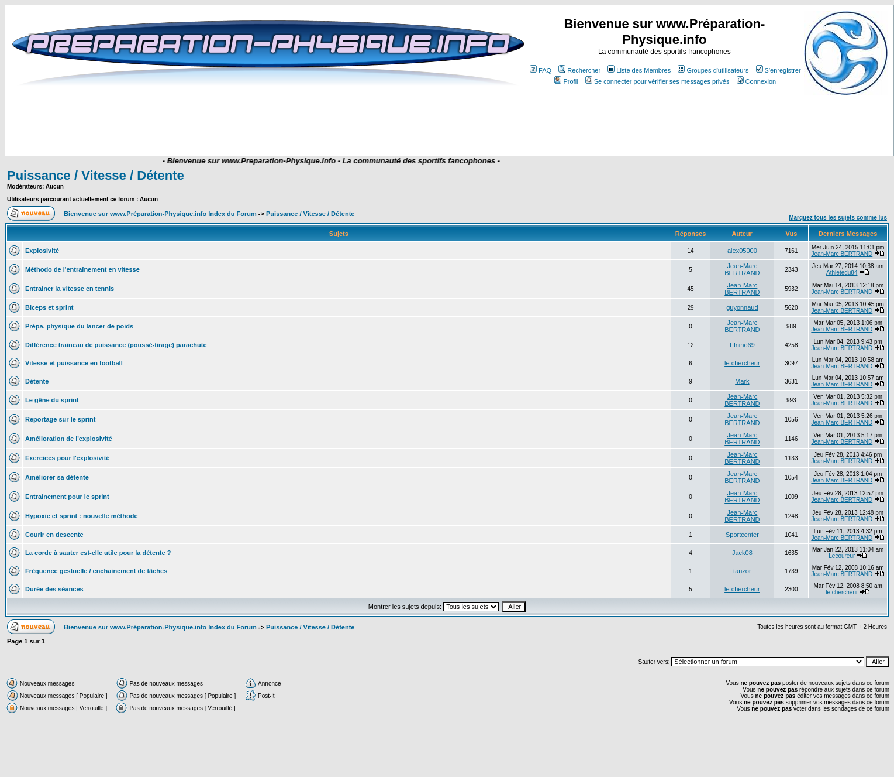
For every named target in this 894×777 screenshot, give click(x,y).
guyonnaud (742, 307)
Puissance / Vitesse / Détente (95, 175)
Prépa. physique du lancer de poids (79, 326)
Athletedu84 (841, 272)
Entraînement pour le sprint (67, 496)
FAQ (540, 70)
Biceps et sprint (49, 307)
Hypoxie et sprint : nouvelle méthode (81, 515)
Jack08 (742, 552)
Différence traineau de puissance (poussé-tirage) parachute (116, 344)
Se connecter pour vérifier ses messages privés (657, 81)
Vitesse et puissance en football (74, 363)
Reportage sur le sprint (60, 419)
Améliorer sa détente (57, 477)
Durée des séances (54, 589)
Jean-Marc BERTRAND (841, 254)
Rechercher (579, 70)
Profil (566, 81)
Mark (742, 381)
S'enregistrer (778, 70)
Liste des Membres (639, 70)
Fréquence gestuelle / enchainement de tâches (96, 570)
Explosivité (42, 250)
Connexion (756, 81)
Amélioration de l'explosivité (68, 438)
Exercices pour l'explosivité (67, 457)
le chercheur (742, 363)
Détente (37, 381)
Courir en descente (54, 534)
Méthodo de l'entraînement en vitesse (82, 269)
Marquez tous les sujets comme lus (838, 217)
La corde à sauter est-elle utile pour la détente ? (98, 552)
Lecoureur (842, 556)
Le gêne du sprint (52, 399)
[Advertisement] (235, 121)
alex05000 (742, 250)
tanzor (742, 570)
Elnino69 (742, 344)
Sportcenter (742, 534)
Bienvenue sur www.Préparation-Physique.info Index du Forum (160, 213)
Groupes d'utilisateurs (713, 70)
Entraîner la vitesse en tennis (69, 288)
